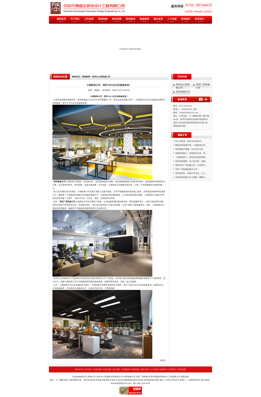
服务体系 (158, 19)
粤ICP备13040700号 (141, 383)
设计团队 (116, 369)
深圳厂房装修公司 (67, 201)
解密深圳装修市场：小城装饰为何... (191, 145)
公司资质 (89, 19)
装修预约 (163, 369)
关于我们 (75, 19)
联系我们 (208, 11)
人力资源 (172, 19)
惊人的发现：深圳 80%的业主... (189, 141)
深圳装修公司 (59, 181)
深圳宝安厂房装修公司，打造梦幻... (191, 165)
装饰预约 (185, 19)
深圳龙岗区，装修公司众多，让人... (191, 173)
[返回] (162, 360)
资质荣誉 (189, 11)
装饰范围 (116, 19)
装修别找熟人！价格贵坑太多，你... (191, 153)
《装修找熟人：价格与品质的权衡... (191, 157)
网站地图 (198, 11)
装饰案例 (130, 19)
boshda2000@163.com (189, 112)
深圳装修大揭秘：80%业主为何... (189, 149)
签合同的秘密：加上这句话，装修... (191, 161)
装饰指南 (103, 19)
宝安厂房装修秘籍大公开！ (187, 169)
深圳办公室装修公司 (62, 278)
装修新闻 (144, 19)
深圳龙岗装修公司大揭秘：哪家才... (191, 177)
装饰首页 (61, 19)
